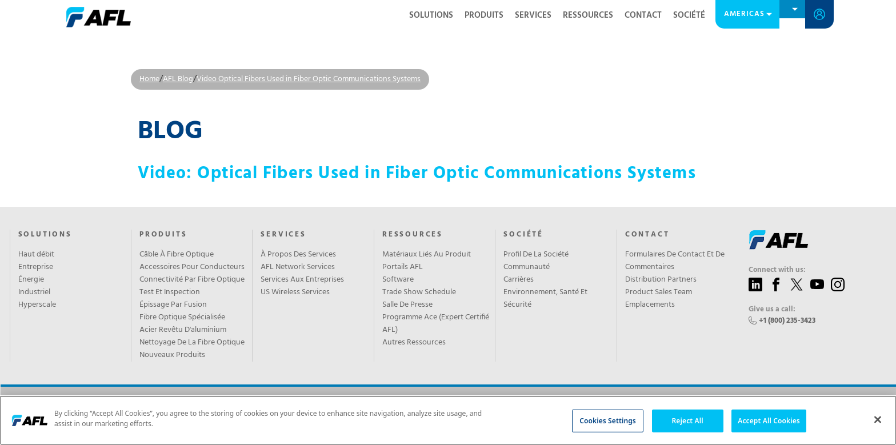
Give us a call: (772, 309)
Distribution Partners (661, 280)
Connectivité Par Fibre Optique (192, 280)
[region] (448, 420)
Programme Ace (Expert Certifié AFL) (435, 323)
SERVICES (533, 15)
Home (149, 79)
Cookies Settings (607, 420)
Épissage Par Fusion (173, 305)
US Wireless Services (295, 292)
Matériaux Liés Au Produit (426, 254)
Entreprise (35, 267)
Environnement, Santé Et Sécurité (545, 298)
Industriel (34, 292)
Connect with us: (777, 270)
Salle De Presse (407, 305)
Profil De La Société (536, 254)
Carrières (518, 280)
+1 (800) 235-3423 (787, 321)
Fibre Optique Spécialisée (182, 317)
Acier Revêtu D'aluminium (182, 330)
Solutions (45, 235)
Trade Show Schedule (419, 292)
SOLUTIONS (431, 15)
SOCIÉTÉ (689, 15)
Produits (484, 15)
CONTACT (643, 15)
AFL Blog (178, 79)
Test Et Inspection (169, 292)
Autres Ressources (414, 342)
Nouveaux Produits (172, 355)
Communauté (526, 267)
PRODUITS (163, 235)
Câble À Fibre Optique (176, 254)
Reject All (687, 420)
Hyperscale (37, 305)
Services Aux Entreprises (302, 280)
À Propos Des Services (298, 254)
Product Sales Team (658, 292)
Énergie (31, 280)
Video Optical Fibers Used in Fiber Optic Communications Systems (309, 79)
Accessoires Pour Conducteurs (192, 267)
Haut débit (36, 254)
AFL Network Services (298, 267)
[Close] (877, 419)
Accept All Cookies (769, 420)
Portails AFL (402, 267)
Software (398, 280)
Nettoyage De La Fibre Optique (192, 342)
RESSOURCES (588, 15)
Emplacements (650, 305)
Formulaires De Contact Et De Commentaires (675, 261)
